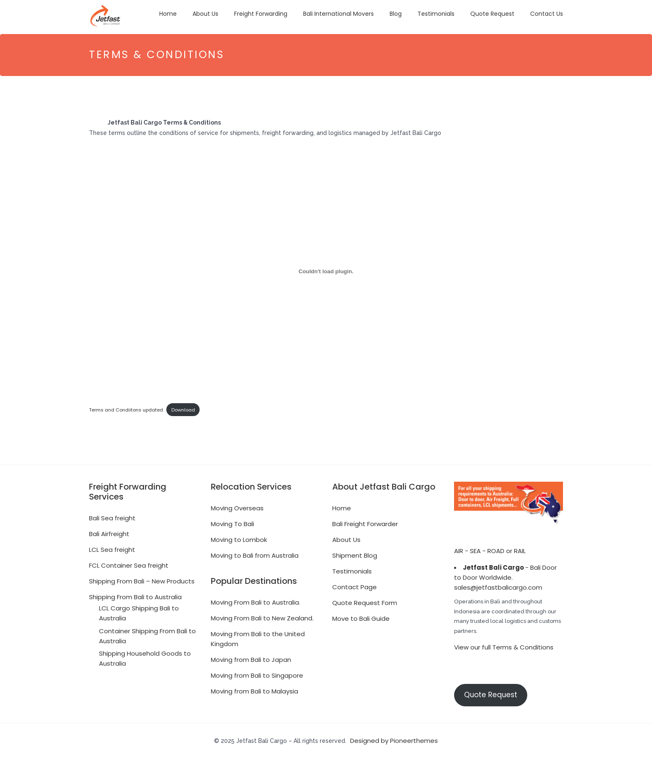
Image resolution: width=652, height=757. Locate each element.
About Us (205, 14)
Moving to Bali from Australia (255, 553)
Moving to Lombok (239, 537)
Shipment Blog (354, 553)
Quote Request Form (364, 600)
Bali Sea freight (112, 516)
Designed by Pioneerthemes (394, 738)
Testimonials (435, 14)
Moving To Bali (232, 521)
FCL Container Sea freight (128, 563)
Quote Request (492, 14)
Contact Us (546, 14)
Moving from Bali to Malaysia (254, 689)
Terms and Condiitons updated (126, 407)
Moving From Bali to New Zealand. (262, 616)
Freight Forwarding (260, 14)
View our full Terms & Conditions (503, 645)
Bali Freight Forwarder (365, 521)
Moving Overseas (237, 506)
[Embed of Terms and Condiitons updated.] (326, 269)
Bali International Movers (338, 14)
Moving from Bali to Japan (251, 657)
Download (183, 407)
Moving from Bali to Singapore (257, 673)
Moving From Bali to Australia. (255, 600)
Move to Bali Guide (361, 616)
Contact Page (354, 585)
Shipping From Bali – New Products (142, 579)
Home (168, 14)
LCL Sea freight (112, 547)
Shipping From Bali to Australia (135, 594)
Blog (396, 14)
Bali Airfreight (109, 531)
